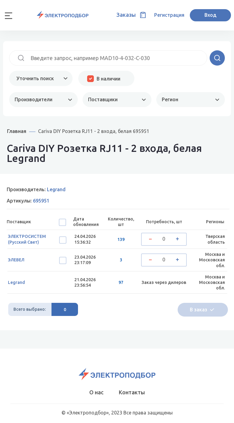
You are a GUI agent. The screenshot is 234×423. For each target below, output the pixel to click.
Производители (33, 99)
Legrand (16, 282)
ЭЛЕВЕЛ (16, 259)
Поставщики (103, 99)
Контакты (132, 392)
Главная (16, 131)
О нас (96, 392)
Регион (170, 99)
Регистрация (169, 15)
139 (121, 239)
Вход (210, 15)
